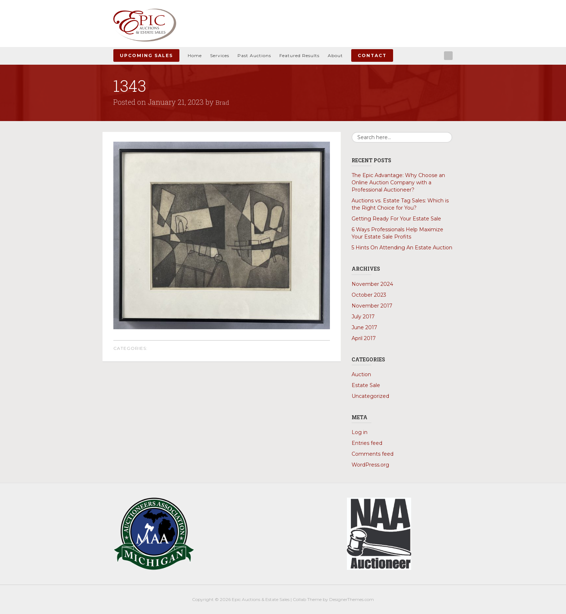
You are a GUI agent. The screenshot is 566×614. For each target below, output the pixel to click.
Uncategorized (370, 395)
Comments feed (372, 453)
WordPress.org (370, 464)
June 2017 (364, 327)
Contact (372, 55)
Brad (223, 102)
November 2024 (372, 283)
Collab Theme (307, 599)
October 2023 (369, 294)
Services (219, 55)
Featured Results (299, 55)
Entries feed (367, 442)
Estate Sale (366, 385)
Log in (359, 432)
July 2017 (363, 316)
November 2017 (372, 305)
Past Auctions (254, 55)
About (335, 55)
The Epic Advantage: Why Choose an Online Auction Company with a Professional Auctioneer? (398, 182)
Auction (361, 374)
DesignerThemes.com (351, 599)
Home (195, 55)
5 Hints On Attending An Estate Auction (402, 247)
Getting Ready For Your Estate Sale (396, 218)
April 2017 (364, 338)
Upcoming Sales (146, 55)
